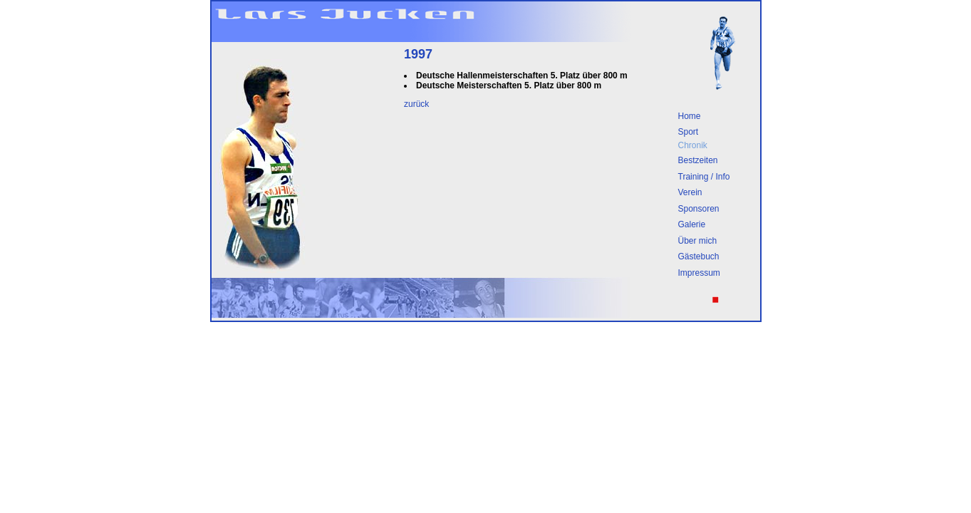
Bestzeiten (698, 160)
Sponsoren (699, 209)
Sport (688, 132)
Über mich (697, 241)
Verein (690, 192)
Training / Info (704, 177)
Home (689, 116)
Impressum (699, 273)
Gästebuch (699, 256)
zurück (416, 104)
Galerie (692, 224)
